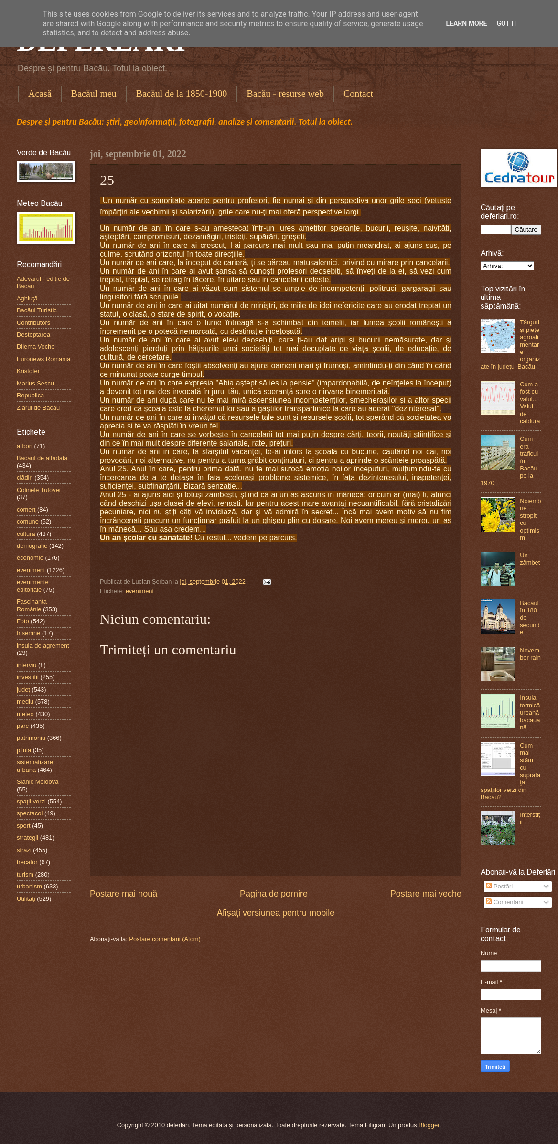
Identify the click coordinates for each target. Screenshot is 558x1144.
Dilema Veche (35, 346)
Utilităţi (26, 898)
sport (24, 825)
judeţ (23, 689)
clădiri (25, 477)
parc (23, 725)
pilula (24, 750)
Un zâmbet (530, 559)
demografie (32, 545)
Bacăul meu (94, 93)
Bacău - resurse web (285, 93)
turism (25, 874)
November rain (530, 654)
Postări (499, 886)
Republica (30, 395)
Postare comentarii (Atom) (165, 938)
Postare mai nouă (123, 893)
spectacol (30, 813)
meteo (25, 713)
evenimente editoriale (33, 585)
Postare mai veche (425, 893)
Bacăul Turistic (37, 310)
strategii (27, 837)
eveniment (140, 591)
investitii (28, 677)
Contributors (33, 322)
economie (30, 557)
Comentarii (504, 902)
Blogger (429, 1125)
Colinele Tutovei (39, 489)
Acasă (40, 93)
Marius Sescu (35, 383)
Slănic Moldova (37, 781)
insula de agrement (43, 645)
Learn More (466, 23)
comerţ (26, 509)
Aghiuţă (27, 298)
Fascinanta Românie (32, 605)
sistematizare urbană (35, 766)
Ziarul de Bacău (38, 407)
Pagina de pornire (274, 893)
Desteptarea (33, 334)
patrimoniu (31, 737)
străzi (24, 850)
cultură (26, 533)
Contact (358, 93)
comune (28, 521)
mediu (25, 701)
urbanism (29, 886)
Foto (23, 621)
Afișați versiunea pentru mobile (275, 913)
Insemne (28, 633)
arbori (24, 445)
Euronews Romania (43, 359)
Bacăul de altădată (42, 457)
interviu (27, 665)
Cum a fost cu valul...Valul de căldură (530, 403)
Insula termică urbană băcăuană (530, 712)
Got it (506, 23)
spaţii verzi (31, 801)
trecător (27, 862)
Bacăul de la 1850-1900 (181, 93)
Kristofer (28, 370)
